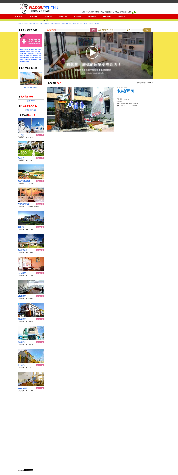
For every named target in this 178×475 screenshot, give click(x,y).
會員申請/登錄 (26, 96)
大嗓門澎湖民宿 (23, 204)
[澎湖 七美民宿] (56, 24)
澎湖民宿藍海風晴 (24, 181)
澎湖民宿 (122, 12)
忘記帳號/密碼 (31, 101)
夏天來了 (21, 158)
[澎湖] (97, 24)
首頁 (138, 83)
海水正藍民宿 (22, 250)
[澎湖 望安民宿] (34, 24)
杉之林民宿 (22, 273)
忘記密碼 (109, 12)
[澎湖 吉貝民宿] (23, 24)
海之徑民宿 (22, 365)
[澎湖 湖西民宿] (67, 24)
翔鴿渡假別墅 (22, 388)
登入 (147, 30)
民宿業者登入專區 (28, 106)
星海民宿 (21, 227)
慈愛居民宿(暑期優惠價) (31, 87)
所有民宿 (142, 83)
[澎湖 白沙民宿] (89, 24)
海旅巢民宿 (22, 319)
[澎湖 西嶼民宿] (45, 24)
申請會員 (103, 12)
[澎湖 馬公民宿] (78, 24)
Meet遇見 (21, 135)
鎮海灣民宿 (22, 296)
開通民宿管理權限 (30, 110)
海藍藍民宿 (22, 342)
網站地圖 (128, 12)
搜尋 (93, 30)
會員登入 (116, 12)
